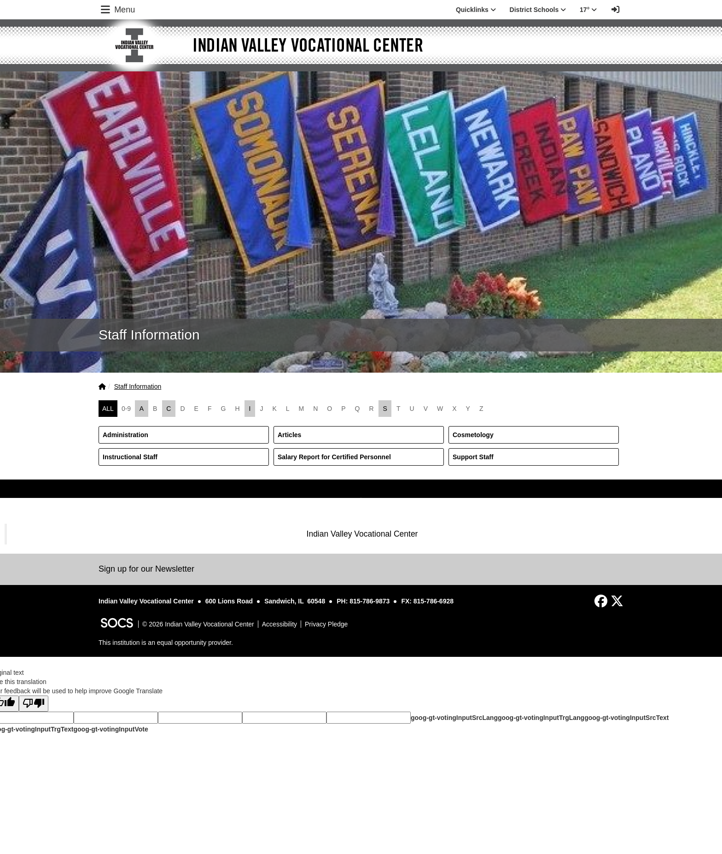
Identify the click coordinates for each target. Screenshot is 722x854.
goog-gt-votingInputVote (110, 729)
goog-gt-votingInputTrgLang (541, 717)
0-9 (126, 408)
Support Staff (473, 457)
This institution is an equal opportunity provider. (166, 642)
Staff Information (137, 386)
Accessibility (279, 624)
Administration (125, 435)
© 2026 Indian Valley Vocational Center (198, 624)
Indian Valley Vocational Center (362, 533)
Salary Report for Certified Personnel (334, 457)
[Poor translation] (33, 704)
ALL (108, 408)
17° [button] (588, 9)
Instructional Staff (130, 457)
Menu (117, 9)
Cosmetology (473, 435)
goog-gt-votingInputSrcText (626, 717)
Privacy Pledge (326, 624)
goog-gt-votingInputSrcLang (454, 717)
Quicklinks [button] (476, 9)
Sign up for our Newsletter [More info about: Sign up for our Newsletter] (146, 568)
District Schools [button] (538, 9)
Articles (289, 435)
